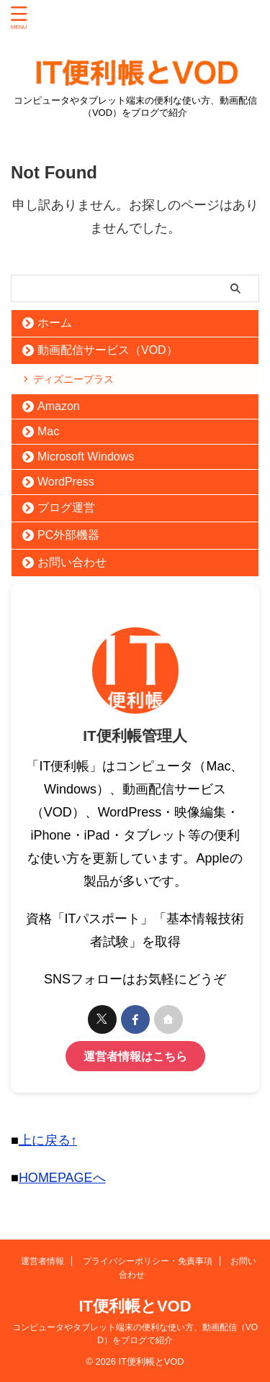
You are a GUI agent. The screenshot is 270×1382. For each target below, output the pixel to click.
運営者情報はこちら (135, 1056)
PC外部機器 (68, 535)
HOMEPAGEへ (62, 1177)
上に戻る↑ (48, 1140)
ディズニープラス (73, 379)
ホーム (54, 323)
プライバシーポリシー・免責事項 (147, 1261)
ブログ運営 (66, 507)
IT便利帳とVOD (134, 1306)
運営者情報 (42, 1261)
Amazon (58, 406)
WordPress (65, 482)
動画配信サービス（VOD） (107, 350)
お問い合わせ (72, 562)
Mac (48, 431)
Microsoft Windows (85, 456)
